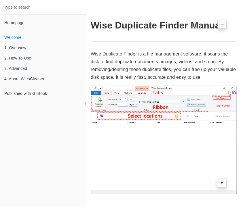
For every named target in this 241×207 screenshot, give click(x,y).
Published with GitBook (25, 93)
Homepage (14, 22)
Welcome (13, 37)
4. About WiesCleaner (24, 78)
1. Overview (15, 47)
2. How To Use (17, 58)
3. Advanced (15, 68)
